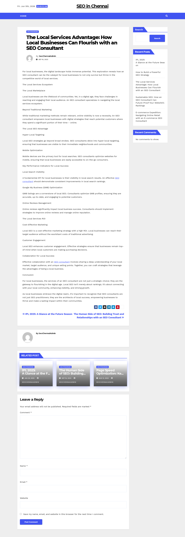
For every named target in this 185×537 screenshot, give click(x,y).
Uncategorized (32, 31)
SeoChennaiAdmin (47, 56)
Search (139, 29)
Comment (26, 412)
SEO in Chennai (92, 6)
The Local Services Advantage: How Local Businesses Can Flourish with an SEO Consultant (71, 42)
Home (23, 16)
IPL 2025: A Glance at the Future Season (47, 314)
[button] (167, 16)
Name (24, 466)
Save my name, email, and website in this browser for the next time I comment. (63, 514)
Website (24, 498)
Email (23, 482)
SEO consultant (62, 262)
